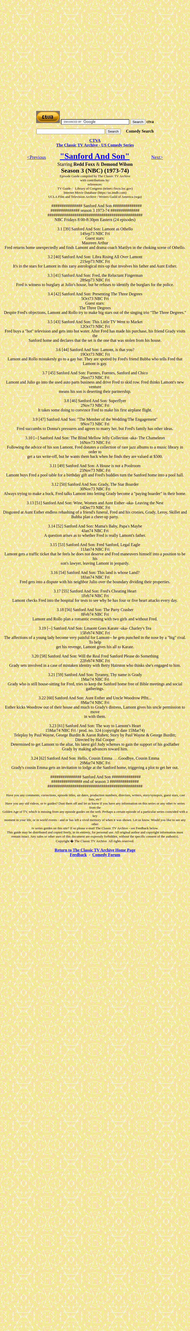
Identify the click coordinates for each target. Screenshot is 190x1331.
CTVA (94, 140)
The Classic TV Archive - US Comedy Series (95, 145)
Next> (157, 157)
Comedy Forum (106, 855)
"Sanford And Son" (95, 156)
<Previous (36, 157)
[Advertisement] (48, 50)
